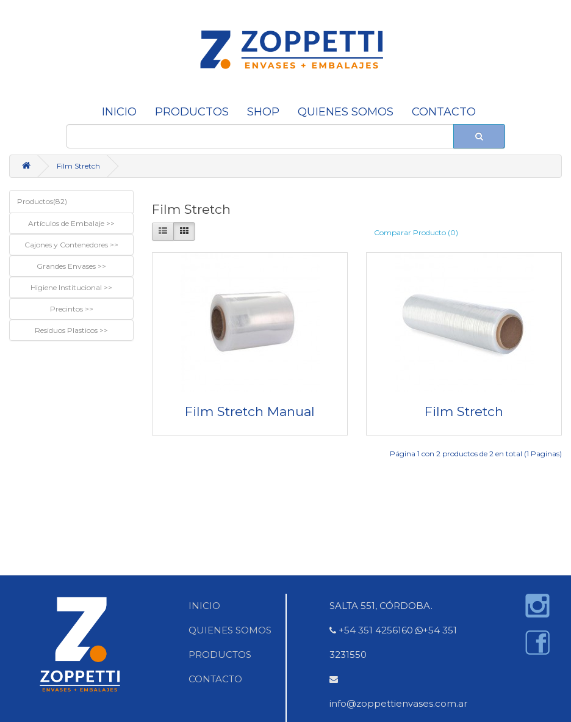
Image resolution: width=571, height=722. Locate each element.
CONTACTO (444, 112)
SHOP (263, 112)
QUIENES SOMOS (345, 112)
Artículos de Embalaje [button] (67, 223)
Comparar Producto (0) (416, 232)
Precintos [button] (67, 308)
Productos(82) (42, 201)
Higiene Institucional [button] (67, 287)
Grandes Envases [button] (67, 266)
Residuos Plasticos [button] (67, 330)
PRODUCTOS (220, 654)
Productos (192, 112)
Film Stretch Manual (250, 411)
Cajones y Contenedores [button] (67, 244)
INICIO (119, 112)
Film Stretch (78, 165)
